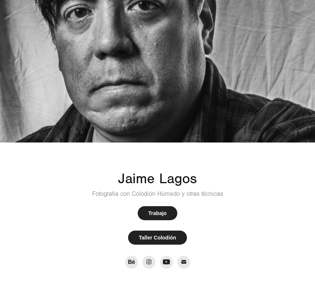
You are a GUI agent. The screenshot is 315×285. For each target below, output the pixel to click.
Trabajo (157, 213)
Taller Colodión (157, 238)
